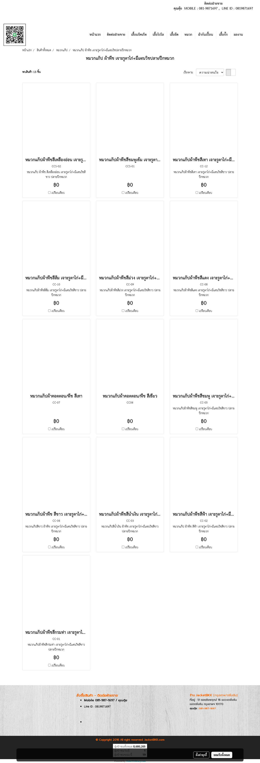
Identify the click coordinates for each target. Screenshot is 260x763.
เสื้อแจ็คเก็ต (139, 35)
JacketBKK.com (154, 740)
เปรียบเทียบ (58, 193)
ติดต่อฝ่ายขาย (116, 35)
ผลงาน (238, 35)
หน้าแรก (95, 35)
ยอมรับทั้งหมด (222, 755)
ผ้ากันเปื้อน (205, 35)
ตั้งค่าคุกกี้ (201, 755)
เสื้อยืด (174, 35)
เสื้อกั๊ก (223, 35)
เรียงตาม (190, 72)
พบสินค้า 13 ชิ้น (31, 72)
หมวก (188, 35)
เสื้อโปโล (158, 35)
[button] (252, 34)
